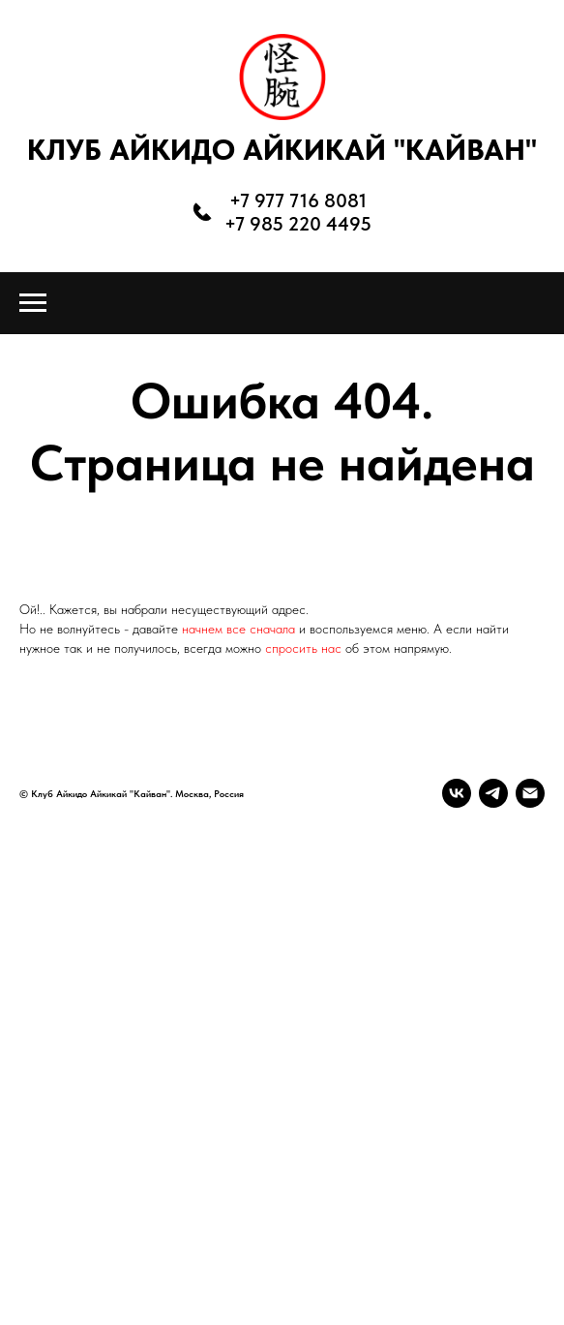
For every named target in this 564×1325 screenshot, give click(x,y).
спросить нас (303, 648)
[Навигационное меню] (32, 303)
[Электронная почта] (530, 793)
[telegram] (493, 793)
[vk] (456, 793)
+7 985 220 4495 (297, 223)
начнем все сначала (240, 628)
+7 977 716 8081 (298, 200)
